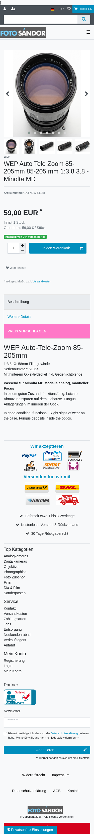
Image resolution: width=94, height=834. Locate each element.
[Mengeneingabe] (14, 248)
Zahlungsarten (15, 619)
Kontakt (10, 608)
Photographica (15, 572)
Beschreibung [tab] (18, 302)
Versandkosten (42, 281)
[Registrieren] (14, 9)
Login (8, 666)
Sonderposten (15, 593)
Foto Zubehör (14, 577)
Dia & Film (12, 588)
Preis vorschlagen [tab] (27, 331)
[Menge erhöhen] (23, 245)
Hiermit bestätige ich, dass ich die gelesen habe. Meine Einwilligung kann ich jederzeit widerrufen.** (48, 735)
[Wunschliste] (68, 9)
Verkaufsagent (15, 640)
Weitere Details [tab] (19, 317)
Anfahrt (9, 645)
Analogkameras (16, 556)
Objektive (11, 567)
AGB (57, 791)
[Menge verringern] (23, 251)
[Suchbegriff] (40, 19)
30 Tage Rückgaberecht (49, 533)
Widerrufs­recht (33, 775)
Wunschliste (16, 268)
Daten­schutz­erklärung (29, 791)
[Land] (52, 9)
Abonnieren (61, 750)
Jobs (7, 624)
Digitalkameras (15, 561)
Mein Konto (13, 671)
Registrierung (14, 661)
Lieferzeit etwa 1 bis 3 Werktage (50, 516)
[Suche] (83, 19)
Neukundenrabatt (17, 635)
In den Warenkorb (62, 248)
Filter (8, 582)
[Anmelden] (5, 9)
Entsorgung (13, 629)
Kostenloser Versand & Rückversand (49, 525)
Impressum (60, 775)
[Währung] (61, 9)
